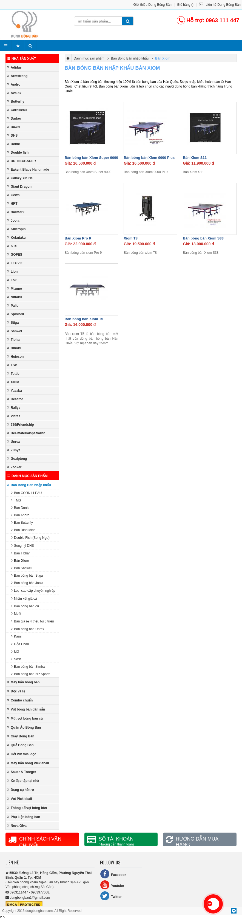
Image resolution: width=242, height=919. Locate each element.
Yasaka (14, 390)
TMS (16, 500)
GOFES (14, 254)
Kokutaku (16, 237)
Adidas (14, 67)
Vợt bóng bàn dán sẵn (26, 709)
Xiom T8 (131, 238)
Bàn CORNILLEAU (26, 493)
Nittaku (14, 297)
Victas (13, 416)
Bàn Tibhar (20, 553)
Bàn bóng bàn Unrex (27, 629)
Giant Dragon (19, 186)
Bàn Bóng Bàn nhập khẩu (29, 485)
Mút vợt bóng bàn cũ (25, 718)
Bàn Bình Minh (23, 530)
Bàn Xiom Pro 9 (78, 238)
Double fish (18, 152)
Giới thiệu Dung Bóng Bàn (152, 5)
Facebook (113, 874)
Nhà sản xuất (21, 59)
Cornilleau (17, 110)
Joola (13, 220)
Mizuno (14, 288)
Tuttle (13, 373)
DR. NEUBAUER (21, 161)
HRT (12, 203)
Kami (16, 636)
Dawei (13, 127)
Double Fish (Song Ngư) (30, 537)
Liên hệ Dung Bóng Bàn (220, 5)
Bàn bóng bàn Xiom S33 (203, 238)
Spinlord (15, 314)
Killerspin (16, 229)
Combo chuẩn (20, 700)
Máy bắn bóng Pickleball (28, 763)
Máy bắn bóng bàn (23, 682)
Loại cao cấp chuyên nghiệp (33, 590)
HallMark (15, 212)
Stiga (13, 322)
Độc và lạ (16, 691)
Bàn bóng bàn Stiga (27, 575)
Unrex (13, 441)
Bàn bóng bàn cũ (25, 606)
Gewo (13, 195)
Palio (13, 305)
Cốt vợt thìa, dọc (21, 754)
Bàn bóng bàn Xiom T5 (84, 319)
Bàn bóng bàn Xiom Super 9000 (91, 158)
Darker (14, 118)
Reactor (15, 399)
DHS (12, 135)
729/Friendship (20, 424)
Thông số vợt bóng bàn (27, 808)
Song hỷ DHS (22, 545)
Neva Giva (17, 826)
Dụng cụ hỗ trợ (20, 790)
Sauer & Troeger (21, 772)
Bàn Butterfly (22, 522)
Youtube (112, 885)
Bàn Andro (20, 515)
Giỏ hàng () (185, 5)
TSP (12, 365)
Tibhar (14, 339)
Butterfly (15, 101)
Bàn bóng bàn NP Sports (30, 674)
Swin (16, 659)
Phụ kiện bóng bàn (23, 817)
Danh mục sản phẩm (27, 476)
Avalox (14, 93)
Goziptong (17, 458)
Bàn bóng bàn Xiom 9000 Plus (149, 158)
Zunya (13, 450)
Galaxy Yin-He (20, 178)
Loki (12, 280)
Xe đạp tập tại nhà (23, 781)
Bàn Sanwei (21, 568)
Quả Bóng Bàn (20, 745)
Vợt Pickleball (19, 799)
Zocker (14, 467)
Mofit (16, 613)
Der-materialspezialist (26, 433)
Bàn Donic (20, 508)
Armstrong (17, 76)
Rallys (13, 407)
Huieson (15, 356)
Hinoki (14, 348)
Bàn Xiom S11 (195, 158)
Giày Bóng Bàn (20, 736)
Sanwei (14, 331)
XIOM (13, 382)
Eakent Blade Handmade (28, 169)
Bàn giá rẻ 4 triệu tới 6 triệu (32, 621)
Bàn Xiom (20, 561)
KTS (12, 246)
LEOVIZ (14, 263)
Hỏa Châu (20, 644)
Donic (13, 144)
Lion (12, 271)
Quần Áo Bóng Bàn (24, 727)
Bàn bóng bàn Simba (28, 666)
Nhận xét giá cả (24, 598)
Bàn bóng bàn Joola (27, 583)
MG (15, 652)
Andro (13, 84)
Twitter (110, 896)
